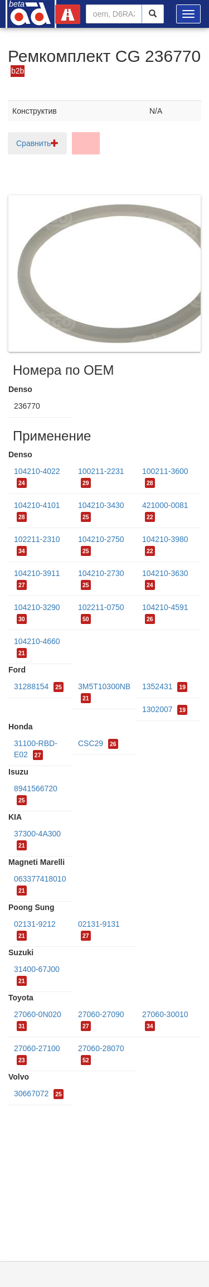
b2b (17, 70)
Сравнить (37, 143)
